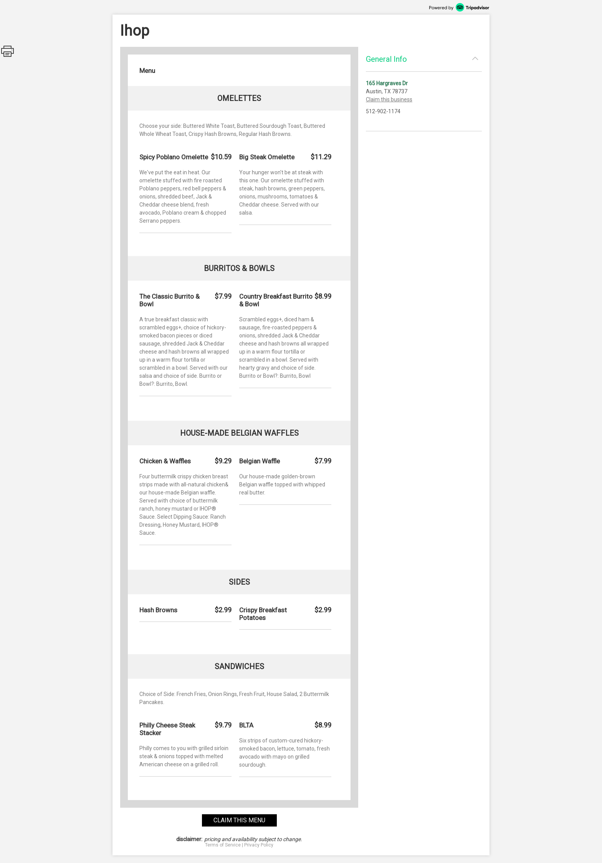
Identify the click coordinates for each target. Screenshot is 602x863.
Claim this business (389, 99)
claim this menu (239, 820)
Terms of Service (223, 845)
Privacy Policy (258, 845)
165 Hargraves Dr (387, 83)
